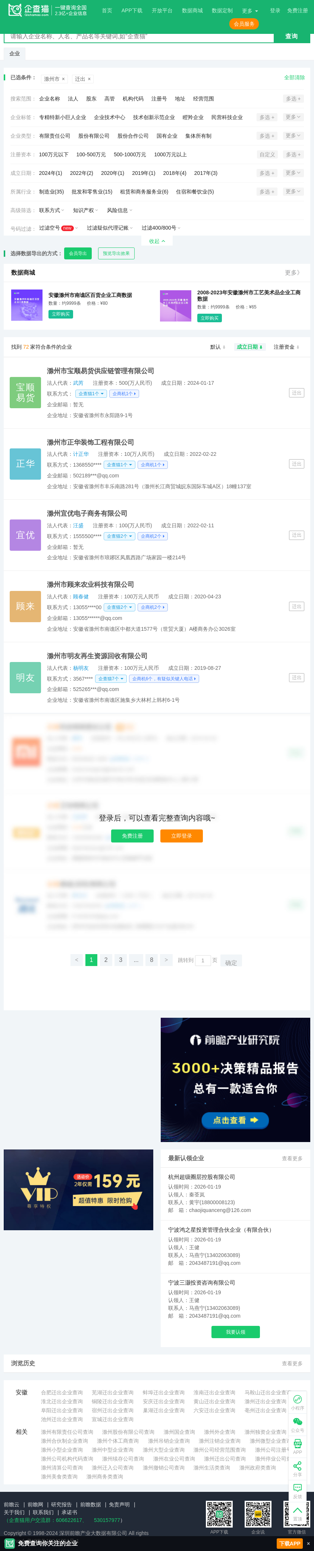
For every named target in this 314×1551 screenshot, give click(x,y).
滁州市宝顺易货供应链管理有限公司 (100, 371)
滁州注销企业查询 (220, 1441)
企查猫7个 (108, 678)
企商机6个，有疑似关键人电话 (162, 678)
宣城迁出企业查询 (113, 1419)
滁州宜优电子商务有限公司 (87, 513)
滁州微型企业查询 (271, 1441)
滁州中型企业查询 (113, 1450)
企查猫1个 (89, 393)
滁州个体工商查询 (118, 1441)
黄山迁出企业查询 (214, 1401)
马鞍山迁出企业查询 (268, 1392)
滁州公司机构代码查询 (67, 1459)
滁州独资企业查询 (265, 1432)
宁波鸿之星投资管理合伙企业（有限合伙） (221, 1230)
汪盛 (78, 525)
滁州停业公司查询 (276, 1459)
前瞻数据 (90, 1504)
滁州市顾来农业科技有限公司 (90, 584)
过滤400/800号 (159, 228)
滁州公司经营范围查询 (220, 1450)
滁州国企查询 (179, 1432)
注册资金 (287, 347)
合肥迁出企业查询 (62, 1392)
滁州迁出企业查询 (265, 1401)
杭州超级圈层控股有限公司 (201, 1177)
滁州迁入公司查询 (113, 1468)
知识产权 (83, 210)
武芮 (78, 383)
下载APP (290, 1544)
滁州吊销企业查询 (169, 1441)
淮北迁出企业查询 (62, 1401)
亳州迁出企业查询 (265, 1410)
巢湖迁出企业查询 (164, 1410)
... (136, 960)
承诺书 (69, 1512)
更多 (247, 11)
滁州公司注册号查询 (278, 1450)
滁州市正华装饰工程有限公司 (90, 442)
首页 (107, 10)
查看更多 (292, 1158)
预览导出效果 (116, 253)
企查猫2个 (117, 536)
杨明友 (81, 668)
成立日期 (250, 347)
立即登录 (181, 836)
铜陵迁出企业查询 (113, 1401)
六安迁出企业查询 (214, 1410)
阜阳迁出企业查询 (62, 1410)
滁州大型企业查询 (164, 1450)
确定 (231, 963)
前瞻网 (35, 1504)
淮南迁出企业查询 (214, 1392)
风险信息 (117, 210)
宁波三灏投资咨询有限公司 (201, 1282)
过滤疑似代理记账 (108, 228)
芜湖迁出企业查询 (113, 1392)
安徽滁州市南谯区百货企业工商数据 (90, 295)
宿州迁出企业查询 (113, 1410)
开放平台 (162, 10)
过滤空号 (56, 228)
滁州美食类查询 (59, 1477)
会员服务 (244, 24)
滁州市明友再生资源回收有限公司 (97, 656)
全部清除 (294, 77)
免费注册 (132, 836)
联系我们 (43, 1512)
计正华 (81, 454)
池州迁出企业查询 (62, 1419)
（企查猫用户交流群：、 (45, 1520)
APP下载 (132, 10)
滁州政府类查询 (257, 1468)
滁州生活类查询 (212, 1468)
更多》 (294, 272)
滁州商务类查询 (105, 1477)
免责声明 (119, 1504)
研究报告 (61, 1504)
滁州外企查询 (219, 1432)
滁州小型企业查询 (62, 1450)
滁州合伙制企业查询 (64, 1441)
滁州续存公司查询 (123, 1459)
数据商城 (192, 10)
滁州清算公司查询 (62, 1468)
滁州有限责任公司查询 (67, 1432)
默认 (218, 347)
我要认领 (235, 1332)
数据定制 (222, 10)
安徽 (22, 1392)
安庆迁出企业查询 (164, 1401)
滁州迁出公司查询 (225, 1459)
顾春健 (81, 596)
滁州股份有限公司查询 (128, 1432)
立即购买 (61, 314)
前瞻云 (11, 1504)
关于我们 (14, 1512)
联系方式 (49, 210)
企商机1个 (123, 393)
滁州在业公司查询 (174, 1459)
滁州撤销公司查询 (164, 1468)
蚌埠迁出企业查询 (164, 1392)
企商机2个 (151, 536)
